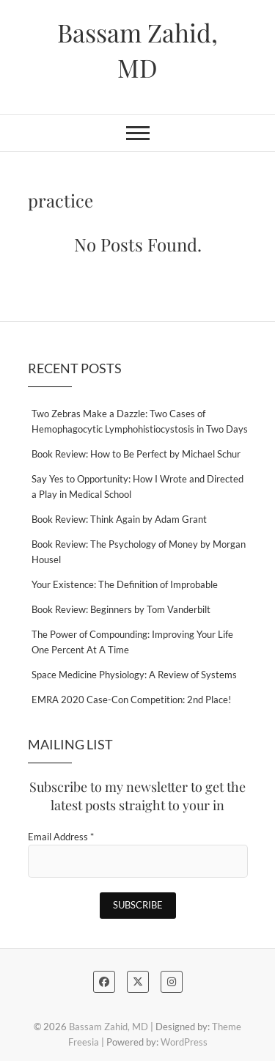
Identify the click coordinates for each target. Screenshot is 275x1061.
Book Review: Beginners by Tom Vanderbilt (121, 609)
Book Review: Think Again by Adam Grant (119, 519)
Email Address (61, 836)
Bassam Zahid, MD (137, 49)
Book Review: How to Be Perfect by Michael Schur (136, 454)
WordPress (184, 1042)
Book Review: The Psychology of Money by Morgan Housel (139, 551)
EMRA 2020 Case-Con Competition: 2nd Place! (131, 699)
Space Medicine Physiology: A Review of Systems (134, 674)
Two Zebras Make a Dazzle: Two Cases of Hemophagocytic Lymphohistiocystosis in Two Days (140, 421)
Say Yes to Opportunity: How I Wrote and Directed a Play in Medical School (137, 486)
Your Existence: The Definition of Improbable (125, 584)
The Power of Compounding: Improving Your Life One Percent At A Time (132, 642)
